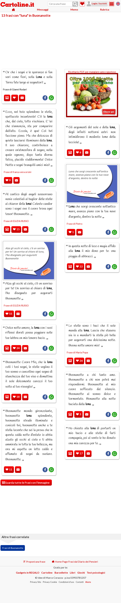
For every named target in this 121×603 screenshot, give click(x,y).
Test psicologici (96, 572)
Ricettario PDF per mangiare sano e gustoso (92, 94)
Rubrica (104, 9)
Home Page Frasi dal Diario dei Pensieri (75, 561)
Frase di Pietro (74, 223)
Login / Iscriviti (99, 3)
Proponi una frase (34, 561)
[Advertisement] (60, 41)
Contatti (80, 582)
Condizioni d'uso (66, 582)
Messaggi (42, 9)
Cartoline (46, 572)
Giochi (81, 572)
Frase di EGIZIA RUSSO (16, 221)
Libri (72, 572)
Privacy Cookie (50, 582)
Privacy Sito (35, 582)
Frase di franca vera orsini (17, 172)
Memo (74, 9)
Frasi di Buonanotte (12, 548)
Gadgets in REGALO (27, 572)
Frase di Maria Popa (77, 352)
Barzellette (61, 572)
